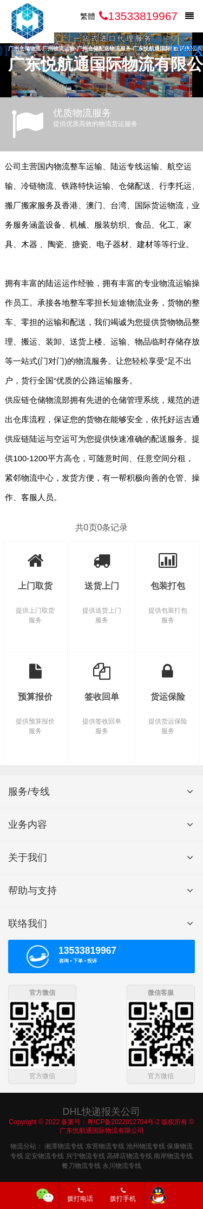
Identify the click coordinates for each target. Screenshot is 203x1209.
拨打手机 (123, 1195)
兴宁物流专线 (85, 1155)
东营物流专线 (105, 1146)
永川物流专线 (121, 1165)
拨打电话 (80, 1195)
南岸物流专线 (173, 1155)
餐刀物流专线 (81, 1165)
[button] (190, 49)
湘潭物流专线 (63, 1146)
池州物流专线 (145, 1146)
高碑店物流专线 (129, 1155)
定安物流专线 (44, 1155)
